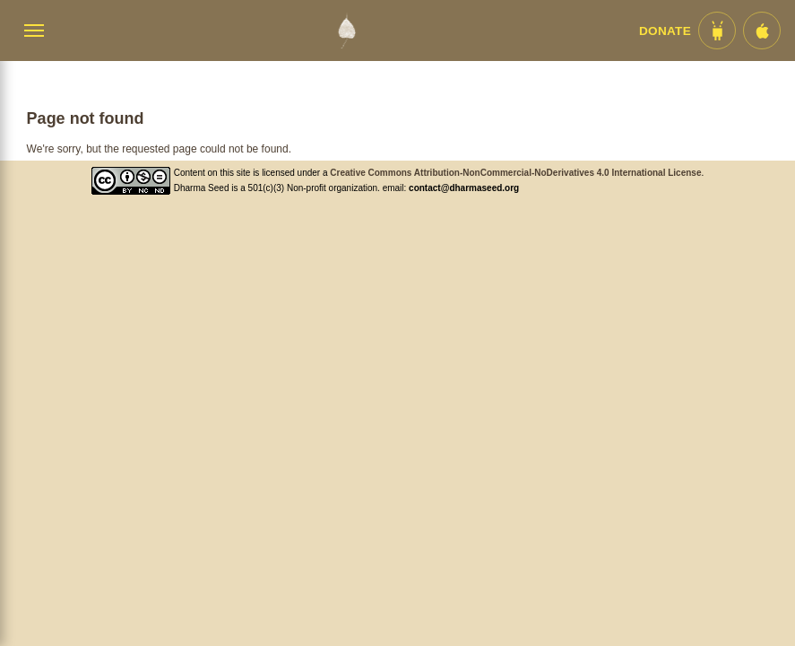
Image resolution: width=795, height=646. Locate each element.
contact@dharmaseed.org (464, 188)
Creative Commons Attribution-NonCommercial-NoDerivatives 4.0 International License (515, 173)
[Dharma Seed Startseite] (346, 30)
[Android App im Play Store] (717, 30)
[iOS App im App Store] (762, 30)
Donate (665, 31)
